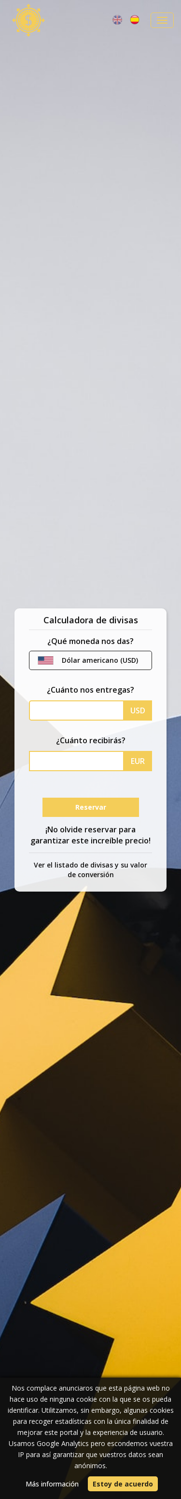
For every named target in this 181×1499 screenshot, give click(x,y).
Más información (52, 1483)
